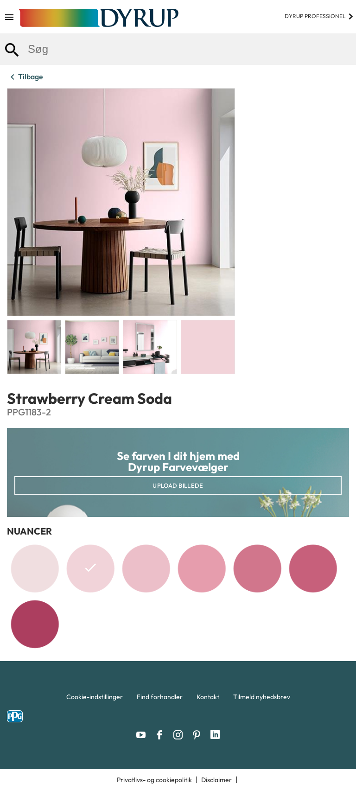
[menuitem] (94, 699)
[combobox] (178, 49)
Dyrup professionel (319, 16)
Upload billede (178, 485)
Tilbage (25, 77)
